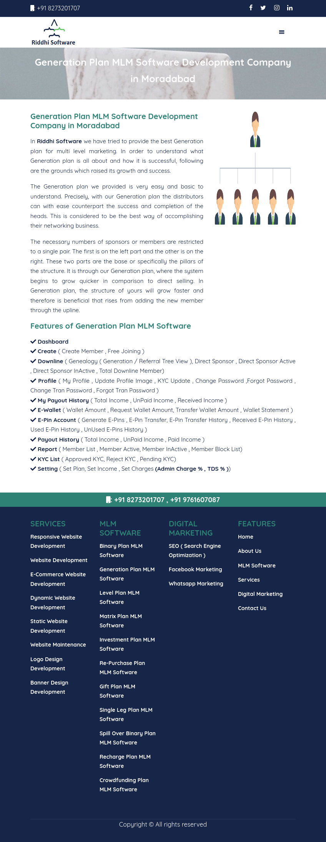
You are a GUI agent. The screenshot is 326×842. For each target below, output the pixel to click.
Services (249, 579)
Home (245, 536)
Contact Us (252, 608)
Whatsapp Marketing (196, 583)
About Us (249, 551)
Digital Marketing (260, 594)
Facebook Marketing (195, 569)
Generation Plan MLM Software (133, 326)
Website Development (59, 560)
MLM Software (257, 565)
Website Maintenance (58, 644)
